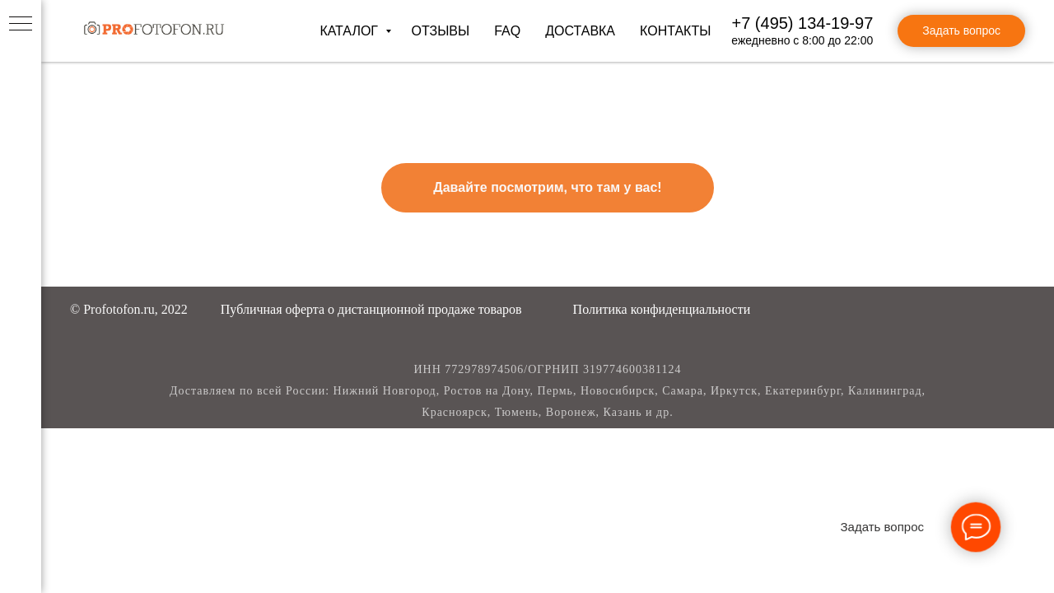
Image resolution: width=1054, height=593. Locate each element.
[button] (371, 309)
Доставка (580, 31)
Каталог (350, 31)
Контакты (675, 31)
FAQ (507, 31)
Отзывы (440, 31)
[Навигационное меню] (20, 24)
